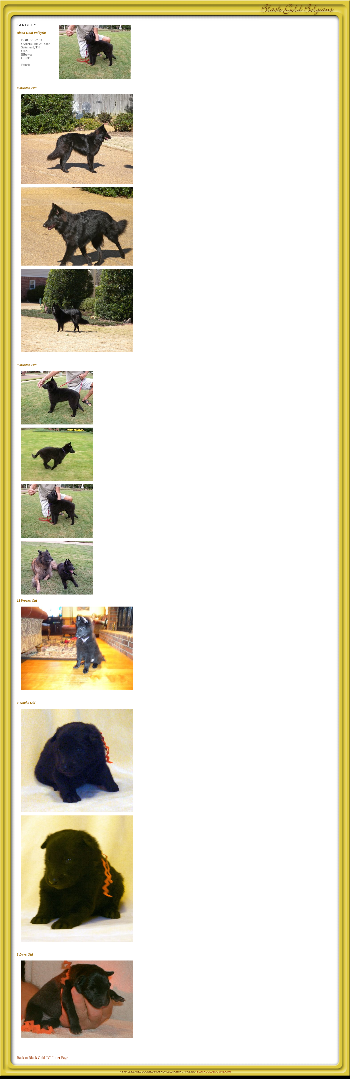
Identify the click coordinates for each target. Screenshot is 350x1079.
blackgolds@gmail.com (214, 1071)
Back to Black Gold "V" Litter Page (42, 1058)
